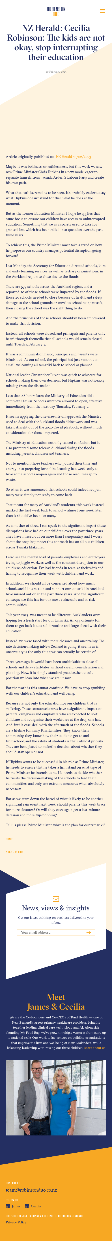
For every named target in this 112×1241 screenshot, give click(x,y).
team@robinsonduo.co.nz (31, 1190)
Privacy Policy (16, 1222)
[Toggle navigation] (103, 11)
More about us (94, 1047)
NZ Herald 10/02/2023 (73, 156)
